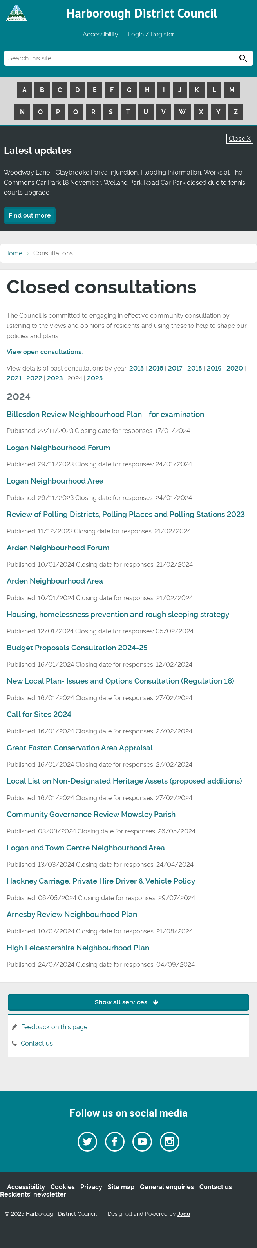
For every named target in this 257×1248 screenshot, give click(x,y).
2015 (136, 368)
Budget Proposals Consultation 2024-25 (77, 648)
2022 (34, 378)
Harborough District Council (142, 13)
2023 (55, 378)
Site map (121, 1187)
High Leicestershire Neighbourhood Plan (78, 948)
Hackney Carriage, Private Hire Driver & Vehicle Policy (101, 881)
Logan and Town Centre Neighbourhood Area (86, 848)
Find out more (30, 215)
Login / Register (151, 34)
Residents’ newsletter (33, 1194)
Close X (240, 138)
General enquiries (167, 1187)
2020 (234, 368)
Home (13, 253)
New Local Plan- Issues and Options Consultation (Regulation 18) (120, 681)
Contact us (37, 1043)
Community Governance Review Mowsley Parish (91, 814)
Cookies (63, 1187)
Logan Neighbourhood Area (55, 481)
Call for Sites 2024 (39, 714)
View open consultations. (45, 352)
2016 (155, 368)
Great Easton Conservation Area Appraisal (80, 748)
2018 (194, 368)
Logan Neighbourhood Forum (58, 448)
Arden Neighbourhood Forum (58, 548)
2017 (175, 368)
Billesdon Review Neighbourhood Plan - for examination (105, 414)
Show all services (129, 1002)
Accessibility (100, 34)
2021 (14, 378)
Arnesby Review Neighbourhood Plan (72, 914)
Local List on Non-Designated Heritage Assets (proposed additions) (124, 781)
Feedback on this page (54, 1027)
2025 (95, 378)
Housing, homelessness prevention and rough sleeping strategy (118, 614)
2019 (214, 368)
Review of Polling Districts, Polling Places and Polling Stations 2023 (126, 514)
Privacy (91, 1187)
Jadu (183, 1214)
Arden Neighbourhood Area (55, 581)
